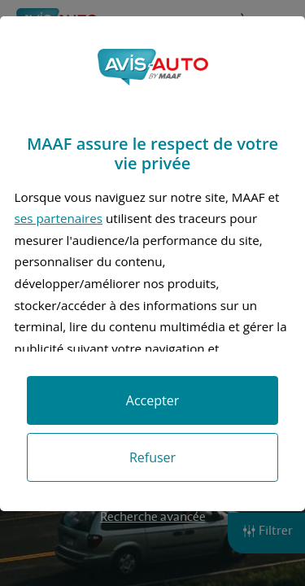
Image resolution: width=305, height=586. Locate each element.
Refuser (152, 457)
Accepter (152, 400)
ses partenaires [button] (58, 218)
